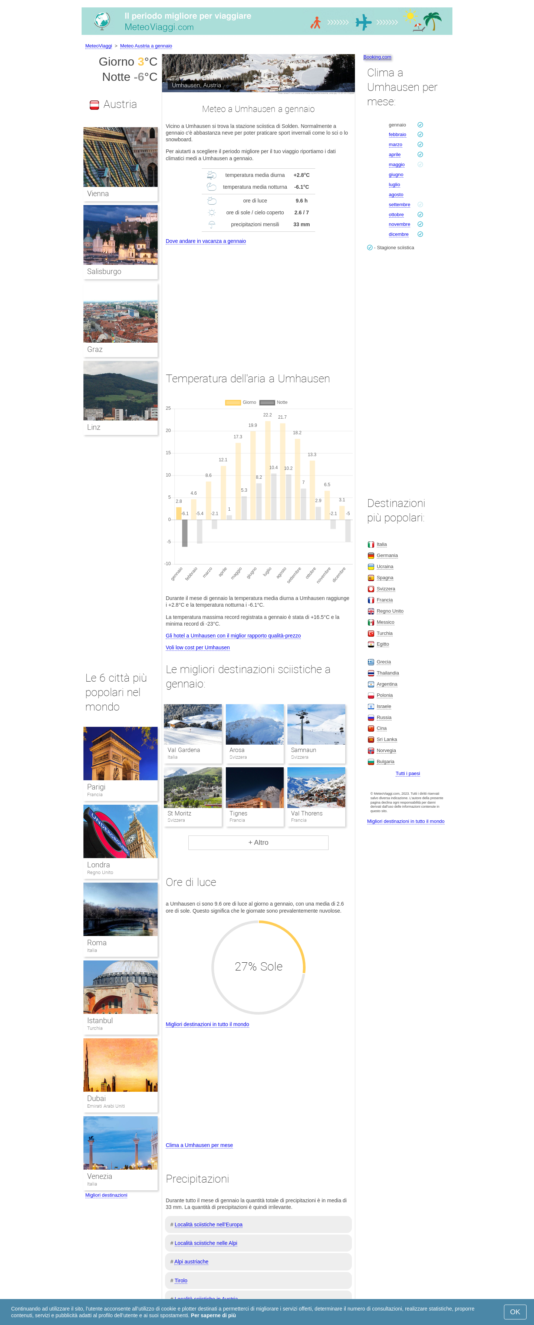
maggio (397, 164)
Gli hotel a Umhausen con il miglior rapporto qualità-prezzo (233, 636)
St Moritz (179, 813)
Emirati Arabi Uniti (106, 1106)
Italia (92, 950)
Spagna (385, 577)
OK (515, 1312)
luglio (394, 184)
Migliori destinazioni (106, 1195)
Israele (384, 706)
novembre (400, 224)
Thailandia (388, 673)
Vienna (98, 193)
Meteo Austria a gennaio (146, 46)
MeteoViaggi (98, 46)
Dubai (96, 1098)
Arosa (237, 750)
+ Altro (258, 842)
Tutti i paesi (408, 773)
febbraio (397, 134)
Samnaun (303, 750)
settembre (400, 204)
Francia (95, 794)
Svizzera (386, 588)
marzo (395, 144)
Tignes (238, 813)
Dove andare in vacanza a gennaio (206, 241)
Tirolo (181, 1280)
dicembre (399, 234)
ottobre (396, 214)
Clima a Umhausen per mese (199, 1145)
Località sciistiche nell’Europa (209, 1224)
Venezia (99, 1176)
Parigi (96, 786)
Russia (384, 717)
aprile (395, 154)
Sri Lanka (387, 739)
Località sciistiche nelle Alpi (206, 1243)
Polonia (385, 695)
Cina (382, 728)
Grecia (384, 662)
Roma (97, 942)
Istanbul (100, 1020)
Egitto (383, 644)
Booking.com (377, 57)
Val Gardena (184, 750)
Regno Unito (100, 872)
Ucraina (385, 566)
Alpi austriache (191, 1262)
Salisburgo (104, 271)
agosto (396, 194)
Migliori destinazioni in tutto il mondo (207, 1024)
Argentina (387, 684)
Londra (98, 864)
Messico (386, 622)
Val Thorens (307, 813)
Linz (93, 427)
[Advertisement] (258, 301)
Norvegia (386, 750)
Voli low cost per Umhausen (198, 647)
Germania (387, 555)
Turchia (95, 1028)
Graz (95, 349)
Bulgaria (386, 761)
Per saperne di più (213, 1315)
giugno (396, 174)
